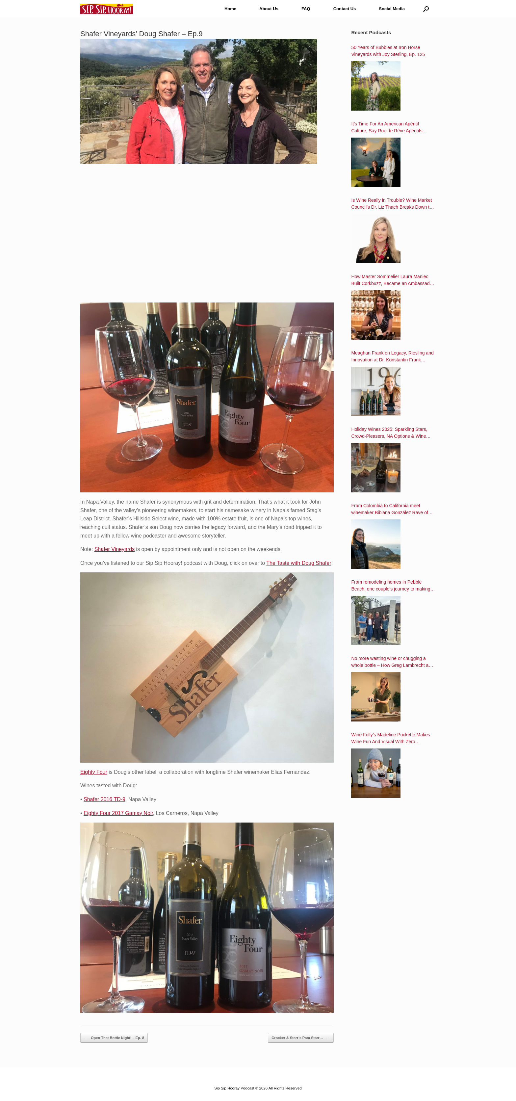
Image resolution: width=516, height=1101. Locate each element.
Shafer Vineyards (114, 549)
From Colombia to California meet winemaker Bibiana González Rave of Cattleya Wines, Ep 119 (389, 509)
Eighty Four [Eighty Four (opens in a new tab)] (93, 772)
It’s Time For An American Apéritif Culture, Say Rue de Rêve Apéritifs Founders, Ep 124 (386, 127)
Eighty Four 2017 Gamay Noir (118, 813)
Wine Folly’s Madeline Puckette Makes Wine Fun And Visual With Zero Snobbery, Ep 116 (390, 738)
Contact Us (344, 8)
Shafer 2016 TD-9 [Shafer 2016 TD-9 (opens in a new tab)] (104, 799)
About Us (268, 8)
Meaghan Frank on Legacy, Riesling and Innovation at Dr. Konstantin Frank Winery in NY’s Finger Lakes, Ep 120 (392, 356)
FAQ (305, 8)
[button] (426, 8)
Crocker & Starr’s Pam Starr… (300, 1038)
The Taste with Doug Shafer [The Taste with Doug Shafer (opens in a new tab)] (298, 563)
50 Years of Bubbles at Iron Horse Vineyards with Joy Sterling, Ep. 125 (388, 51)
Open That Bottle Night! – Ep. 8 (114, 1038)
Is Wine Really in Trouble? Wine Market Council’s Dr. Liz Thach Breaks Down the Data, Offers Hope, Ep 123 (392, 204)
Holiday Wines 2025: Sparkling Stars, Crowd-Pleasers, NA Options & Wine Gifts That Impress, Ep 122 (389, 433)
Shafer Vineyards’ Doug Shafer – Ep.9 (141, 34)
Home (230, 8)
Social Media (392, 8)
